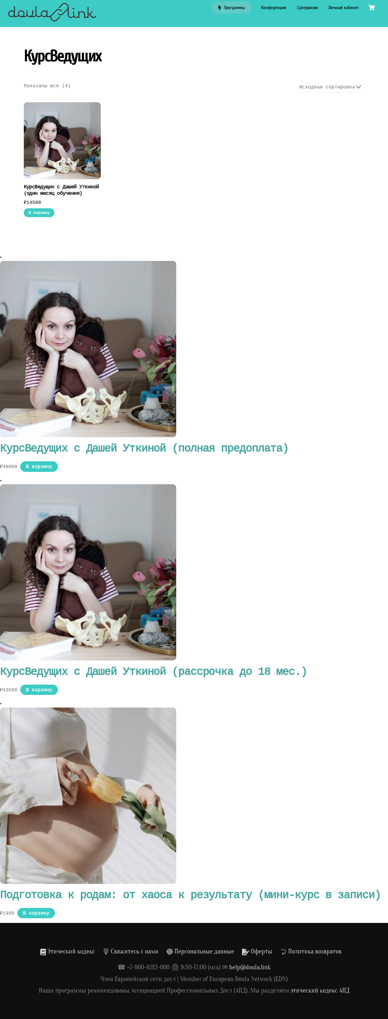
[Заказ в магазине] (330, 87)
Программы (231, 7)
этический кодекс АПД (320, 990)
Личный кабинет (343, 7)
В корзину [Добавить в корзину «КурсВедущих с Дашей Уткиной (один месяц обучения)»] (39, 212)
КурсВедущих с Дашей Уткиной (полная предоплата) (144, 449)
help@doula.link (250, 967)
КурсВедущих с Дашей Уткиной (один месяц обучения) (61, 190)
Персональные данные (200, 951)
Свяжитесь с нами (131, 951)
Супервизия (307, 7)
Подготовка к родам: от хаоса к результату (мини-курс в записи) (190, 895)
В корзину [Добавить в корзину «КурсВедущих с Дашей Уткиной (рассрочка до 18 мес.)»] (39, 690)
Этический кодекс (67, 951)
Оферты (257, 951)
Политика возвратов (311, 951)
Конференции (273, 7)
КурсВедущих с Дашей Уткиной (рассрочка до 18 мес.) (153, 672)
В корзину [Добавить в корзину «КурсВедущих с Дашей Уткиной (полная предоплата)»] (39, 466)
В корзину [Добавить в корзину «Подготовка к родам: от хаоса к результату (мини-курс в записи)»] (36, 913)
